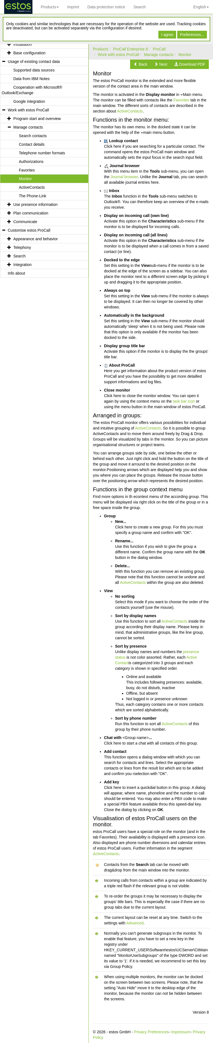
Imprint (73, 7)
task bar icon (184, 401)
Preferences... (192, 34)
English (201, 7)
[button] (140, 64)
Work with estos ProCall (118, 54)
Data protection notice (106, 7)
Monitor (184, 54)
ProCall (159, 49)
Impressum (180, 1032)
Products (50, 7)
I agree (167, 34)
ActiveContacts (130, 111)
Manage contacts (159, 54)
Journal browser (124, 177)
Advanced (134, 923)
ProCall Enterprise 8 (130, 49)
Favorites (181, 100)
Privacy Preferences (151, 1032)
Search (139, 7)
